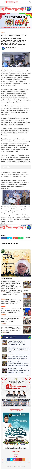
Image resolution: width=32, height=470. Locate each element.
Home (2, 32)
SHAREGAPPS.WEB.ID (20, 466)
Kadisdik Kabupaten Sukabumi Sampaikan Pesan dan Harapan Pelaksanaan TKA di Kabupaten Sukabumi (15, 292)
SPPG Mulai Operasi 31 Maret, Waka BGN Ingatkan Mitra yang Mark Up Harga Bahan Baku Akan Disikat (11, 310)
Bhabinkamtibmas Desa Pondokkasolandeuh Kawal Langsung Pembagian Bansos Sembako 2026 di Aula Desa (18, 363)
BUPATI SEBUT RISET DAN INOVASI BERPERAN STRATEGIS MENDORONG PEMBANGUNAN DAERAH (13, 39)
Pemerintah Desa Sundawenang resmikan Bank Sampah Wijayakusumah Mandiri (10, 319)
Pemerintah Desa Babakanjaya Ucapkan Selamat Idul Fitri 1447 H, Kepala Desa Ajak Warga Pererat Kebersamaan (11, 329)
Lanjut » (28, 375)
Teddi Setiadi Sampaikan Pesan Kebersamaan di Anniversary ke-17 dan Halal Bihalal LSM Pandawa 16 (18, 370)
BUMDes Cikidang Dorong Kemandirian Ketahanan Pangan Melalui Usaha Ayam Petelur (11, 301)
